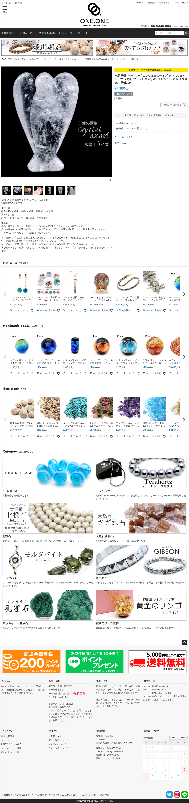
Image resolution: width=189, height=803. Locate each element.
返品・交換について (58, 748)
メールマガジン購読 (11, 748)
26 (146, 777)
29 (165, 777)
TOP (4, 59)
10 (178, 755)
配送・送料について (58, 740)
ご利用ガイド (165, 3)
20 (152, 769)
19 (146, 769)
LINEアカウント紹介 (11, 744)
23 (171, 769)
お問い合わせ (40, 794)
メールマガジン (181, 3)
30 (171, 777)
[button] (5, 294)
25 (184, 769)
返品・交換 (102, 681)
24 (178, 769)
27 (152, 777)
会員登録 (152, 3)
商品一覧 (26, 33)
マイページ (65, 33)
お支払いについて (57, 744)
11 (184, 755)
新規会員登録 (47, 33)
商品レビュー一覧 (10, 752)
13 (152, 762)
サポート (53, 730)
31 (178, 777)
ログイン (142, 3)
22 (165, 769)
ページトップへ (184, 642)
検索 (186, 33)
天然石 (21, 59)
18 (184, 762)
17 (178, 762)
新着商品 (7, 33)
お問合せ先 (149, 681)
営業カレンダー (151, 730)
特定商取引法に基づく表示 (64, 794)
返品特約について (128, 123)
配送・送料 (54, 681)
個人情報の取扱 (88, 794)
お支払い (6, 681)
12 (146, 762)
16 (171, 762)
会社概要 (100, 730)
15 (165, 762)
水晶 (28, 59)
